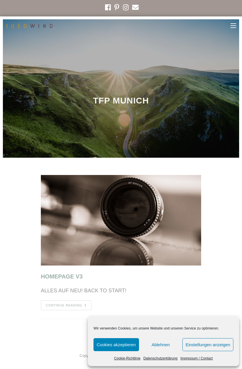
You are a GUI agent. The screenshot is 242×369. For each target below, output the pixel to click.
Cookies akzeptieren (116, 344)
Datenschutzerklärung (160, 358)
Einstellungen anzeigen (208, 344)
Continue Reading (66, 305)
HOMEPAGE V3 (62, 276)
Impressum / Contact (196, 358)
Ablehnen (161, 344)
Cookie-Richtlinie (127, 358)
